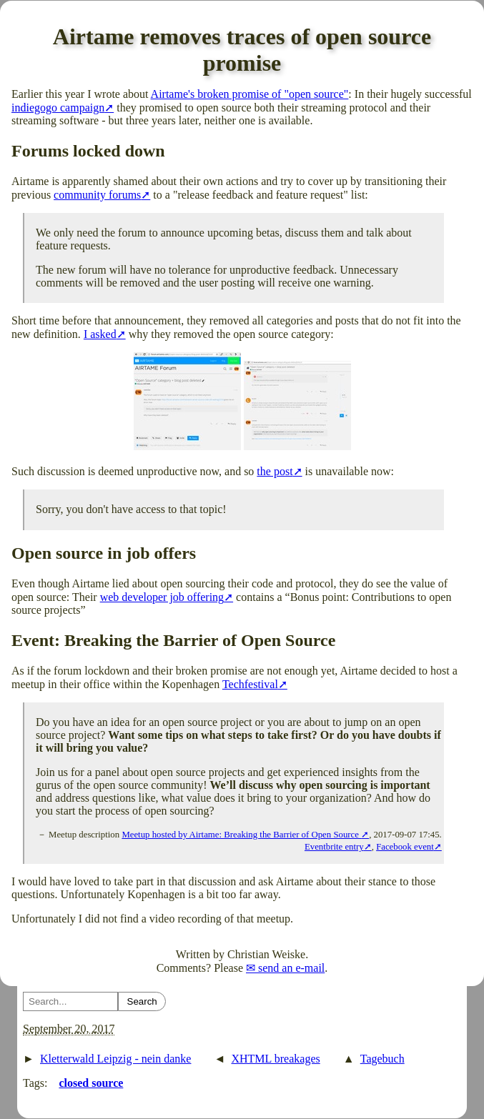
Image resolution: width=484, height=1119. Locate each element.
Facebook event (405, 847)
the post (274, 471)
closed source (91, 1083)
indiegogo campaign (57, 107)
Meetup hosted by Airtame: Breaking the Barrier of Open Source (241, 835)
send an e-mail (291, 968)
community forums (97, 195)
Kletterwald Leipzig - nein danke (115, 1059)
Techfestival (250, 684)
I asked (100, 334)
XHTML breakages (275, 1059)
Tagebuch (382, 1059)
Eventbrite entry (334, 847)
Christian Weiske (266, 954)
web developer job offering (162, 597)
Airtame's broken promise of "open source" (250, 94)
